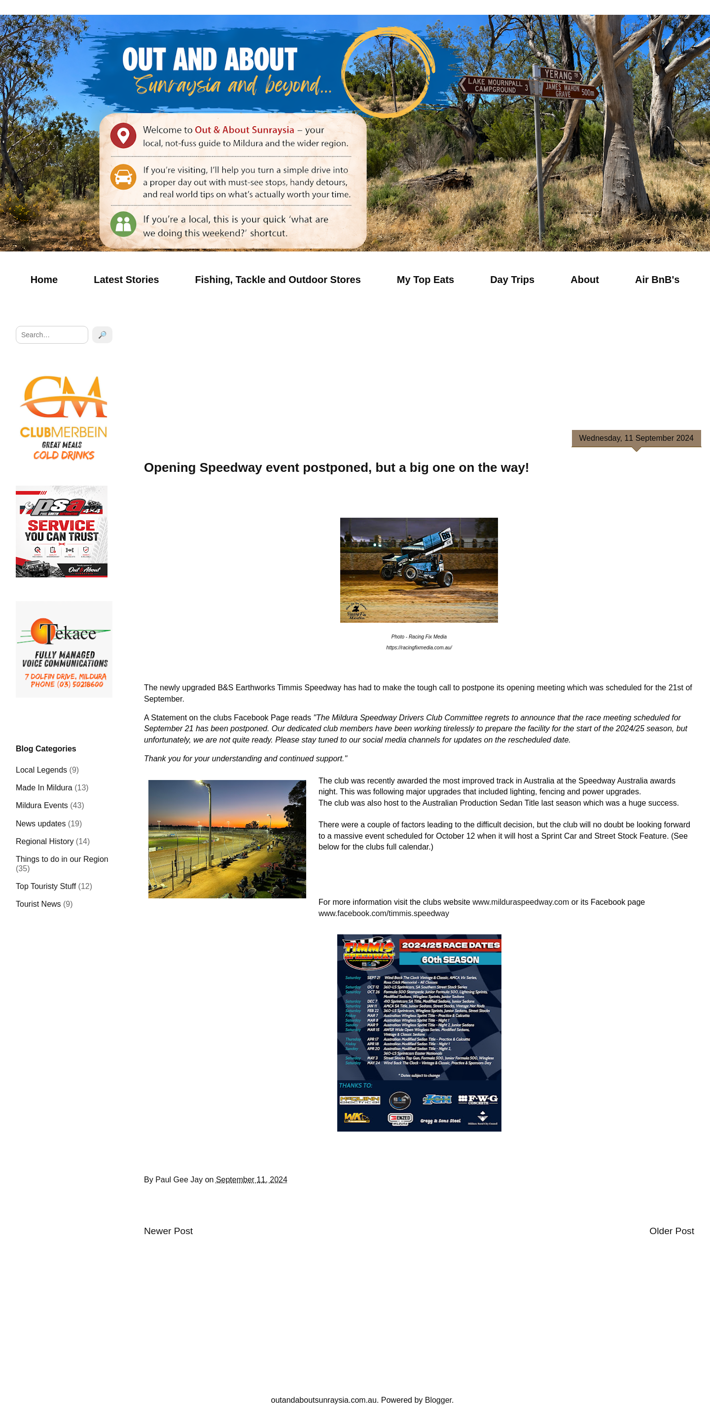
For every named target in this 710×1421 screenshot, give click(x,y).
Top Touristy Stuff (46, 886)
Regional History (44, 841)
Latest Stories (126, 279)
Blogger (438, 1400)
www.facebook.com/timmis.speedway (384, 913)
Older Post (671, 1231)
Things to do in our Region (62, 859)
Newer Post (168, 1231)
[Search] (52, 335)
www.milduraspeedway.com (520, 902)
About (584, 279)
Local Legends (41, 770)
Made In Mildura (44, 787)
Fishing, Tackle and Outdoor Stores (278, 279)
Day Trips (512, 279)
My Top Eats (425, 279)
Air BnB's (657, 279)
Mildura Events (42, 805)
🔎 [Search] (102, 335)
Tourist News (38, 904)
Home (44, 279)
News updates (41, 823)
